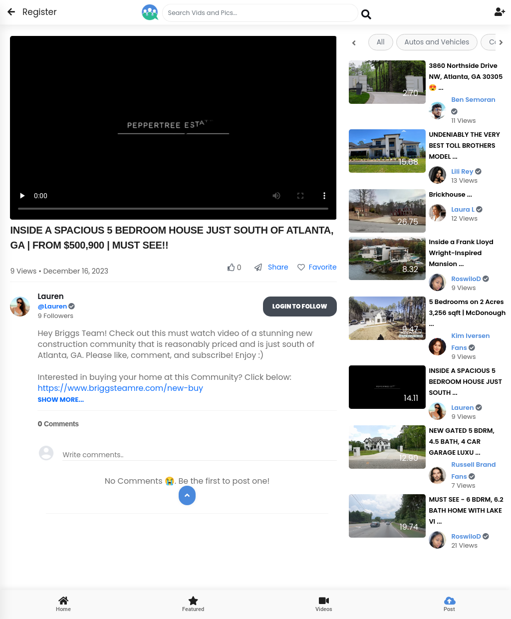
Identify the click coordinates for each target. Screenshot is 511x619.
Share (271, 267)
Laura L (467, 209)
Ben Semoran (473, 105)
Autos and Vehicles (437, 42)
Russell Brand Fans (473, 470)
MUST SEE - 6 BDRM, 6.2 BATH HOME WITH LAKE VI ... (466, 510)
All (381, 42)
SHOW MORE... (60, 399)
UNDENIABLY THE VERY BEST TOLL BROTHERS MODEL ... (464, 145)
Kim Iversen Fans (470, 341)
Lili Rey (466, 171)
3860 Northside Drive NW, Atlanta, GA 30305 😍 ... (466, 76)
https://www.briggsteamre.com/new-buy (120, 388)
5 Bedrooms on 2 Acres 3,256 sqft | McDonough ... (467, 312)
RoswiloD (470, 279)
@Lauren (52, 306)
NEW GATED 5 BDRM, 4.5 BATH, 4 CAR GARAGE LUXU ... (461, 441)
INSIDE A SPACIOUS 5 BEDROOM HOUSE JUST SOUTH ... (465, 381)
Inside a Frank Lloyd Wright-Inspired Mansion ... (461, 253)
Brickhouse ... (450, 194)
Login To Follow (299, 306)
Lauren (466, 407)
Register (33, 12)
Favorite (316, 267)
